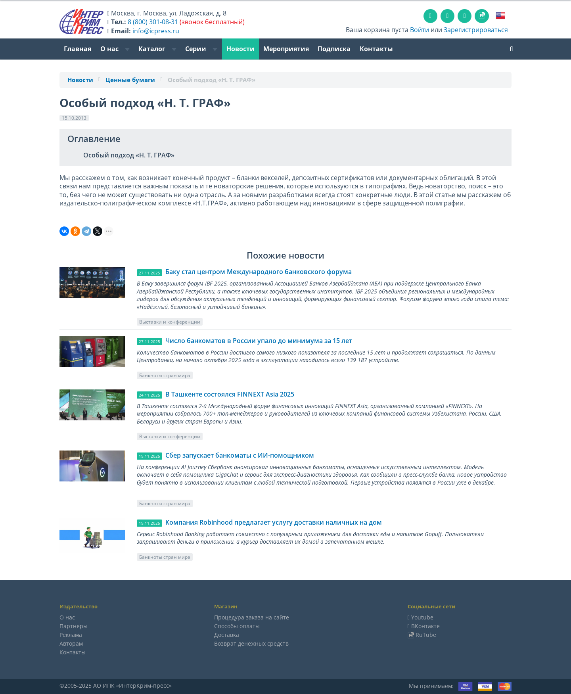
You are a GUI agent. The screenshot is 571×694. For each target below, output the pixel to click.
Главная (77, 48)
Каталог (157, 48)
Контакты (376, 48)
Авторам (71, 643)
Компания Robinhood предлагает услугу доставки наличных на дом (273, 522)
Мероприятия (286, 48)
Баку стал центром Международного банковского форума (258, 271)
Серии (201, 48)
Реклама (70, 634)
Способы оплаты (237, 626)
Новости (240, 48)
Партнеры (73, 626)
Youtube (422, 617)
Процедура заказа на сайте (251, 617)
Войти (419, 29)
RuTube (426, 634)
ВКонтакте (425, 626)
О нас (115, 48)
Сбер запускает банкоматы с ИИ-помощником (239, 455)
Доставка (226, 634)
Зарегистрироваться (476, 29)
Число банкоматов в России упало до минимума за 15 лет (258, 340)
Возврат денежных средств (251, 643)
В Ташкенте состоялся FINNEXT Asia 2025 (229, 394)
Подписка (334, 48)
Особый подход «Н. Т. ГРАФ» (128, 155)
